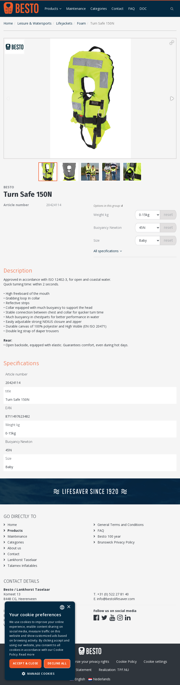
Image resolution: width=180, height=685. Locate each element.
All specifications (108, 251)
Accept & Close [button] (25, 663)
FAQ (131, 8)
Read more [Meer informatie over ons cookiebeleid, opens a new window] (26, 654)
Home (8, 23)
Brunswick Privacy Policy (116, 542)
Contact (118, 8)
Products (51, 8)
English (78, 679)
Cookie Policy (126, 661)
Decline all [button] (57, 663)
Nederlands (99, 679)
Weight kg (101, 214)
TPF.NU (123, 669)
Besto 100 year (109, 536)
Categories (98, 8)
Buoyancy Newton (108, 227)
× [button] (68, 607)
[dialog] (40, 640)
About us (14, 548)
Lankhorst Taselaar (22, 559)
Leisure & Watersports (34, 23)
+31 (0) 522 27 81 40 (113, 594)
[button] (172, 42)
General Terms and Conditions (121, 524)
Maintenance (76, 8)
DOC (143, 8)
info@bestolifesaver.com (116, 599)
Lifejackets (64, 23)
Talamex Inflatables (22, 565)
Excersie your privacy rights (88, 661)
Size (97, 240)
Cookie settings (155, 661)
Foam (81, 23)
